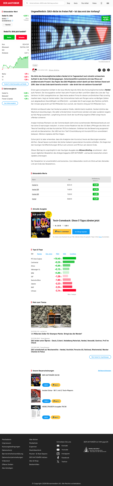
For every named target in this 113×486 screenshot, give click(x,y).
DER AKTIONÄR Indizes (38, 457)
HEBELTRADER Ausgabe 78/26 (54, 406)
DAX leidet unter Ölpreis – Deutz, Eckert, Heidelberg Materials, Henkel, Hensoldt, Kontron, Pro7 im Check (70, 342)
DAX (32, 254)
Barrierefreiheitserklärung (12, 454)
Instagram (63, 453)
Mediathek (33, 443)
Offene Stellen (7, 464)
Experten (33, 446)
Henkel (35, 65)
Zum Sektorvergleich (10, 103)
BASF (32, 287)
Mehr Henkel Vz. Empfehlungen (100, 357)
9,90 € (46, 417)
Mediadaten (6, 439)
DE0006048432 (7, 20)
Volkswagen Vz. (35, 269)
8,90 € (46, 385)
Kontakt (62, 445)
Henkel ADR (35, 189)
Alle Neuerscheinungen (104, 370)
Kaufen (9, 37)
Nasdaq (39, 254)
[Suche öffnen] (27, 3)
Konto (100, 237)
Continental (34, 262)
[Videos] (94, 3)
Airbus (33, 266)
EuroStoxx (73, 254)
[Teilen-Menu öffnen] (99, 70)
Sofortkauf (62, 231)
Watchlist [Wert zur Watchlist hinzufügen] (7, 25)
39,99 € (46, 401)
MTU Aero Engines (36, 259)
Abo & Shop (33, 461)
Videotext (6, 461)
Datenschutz (7, 450)
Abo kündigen (7, 468)
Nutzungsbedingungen (11, 446)
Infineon (33, 291)
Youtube (62, 449)
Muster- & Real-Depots (38, 454)
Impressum (6, 443)
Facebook (63, 457)
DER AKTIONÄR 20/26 (50, 375)
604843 (5, 18)
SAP (32, 277)
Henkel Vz (35, 185)
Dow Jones (49, 254)
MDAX (57, 254)
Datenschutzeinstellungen (12, 457)
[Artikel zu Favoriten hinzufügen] (108, 70)
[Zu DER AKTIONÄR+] (84, 3)
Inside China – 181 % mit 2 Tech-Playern (57, 390)
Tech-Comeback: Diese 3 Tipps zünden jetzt (76, 220)
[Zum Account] (75, 3)
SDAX (64, 254)
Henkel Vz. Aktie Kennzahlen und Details (15, 84)
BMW (32, 273)
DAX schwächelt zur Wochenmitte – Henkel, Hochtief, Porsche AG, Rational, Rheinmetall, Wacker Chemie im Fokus (70, 351)
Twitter (62, 461)
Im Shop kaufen (81, 232)
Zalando (33, 284)
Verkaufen (21, 37)
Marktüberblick (35, 450)
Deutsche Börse (36, 280)
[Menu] (107, 3)
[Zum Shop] (68, 3)
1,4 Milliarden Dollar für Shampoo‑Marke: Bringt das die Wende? (56, 334)
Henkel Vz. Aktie (7, 16)
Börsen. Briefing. (54, 70)
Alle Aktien (33, 439)
